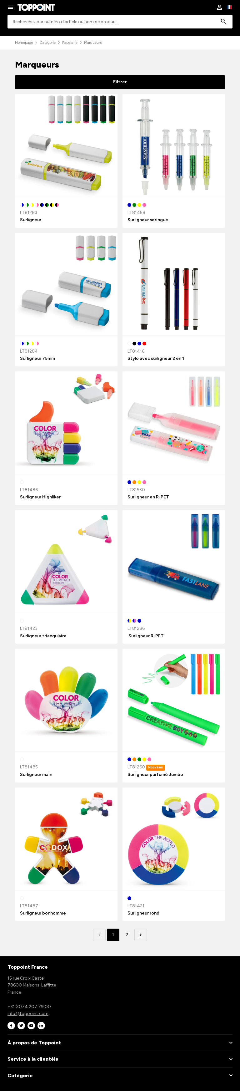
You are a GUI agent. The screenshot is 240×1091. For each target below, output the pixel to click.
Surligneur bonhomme (43, 913)
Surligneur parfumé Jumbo (155, 774)
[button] (140, 935)
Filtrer (120, 81)
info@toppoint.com (28, 1013)
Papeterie (70, 42)
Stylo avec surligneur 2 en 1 (156, 358)
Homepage (24, 42)
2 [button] (127, 934)
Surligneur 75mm (37, 358)
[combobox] (120, 22)
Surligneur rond (143, 913)
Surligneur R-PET (146, 636)
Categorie (48, 42)
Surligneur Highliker (40, 497)
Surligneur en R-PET (148, 497)
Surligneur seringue (148, 219)
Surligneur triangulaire (43, 636)
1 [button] (113, 934)
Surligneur (30, 219)
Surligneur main (36, 774)
